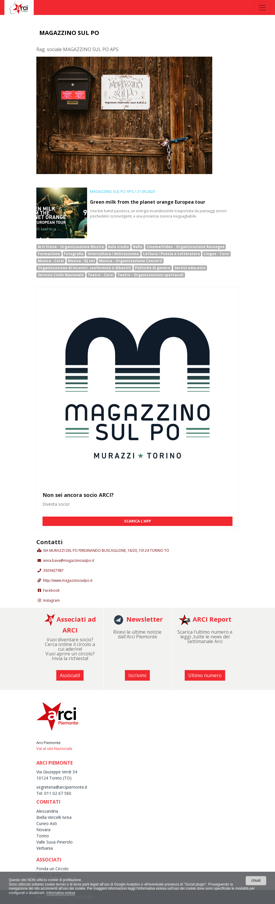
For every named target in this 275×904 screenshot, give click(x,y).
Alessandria (47, 811)
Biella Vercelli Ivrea (54, 817)
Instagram (51, 600)
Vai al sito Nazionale (54, 748)
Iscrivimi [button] (137, 675)
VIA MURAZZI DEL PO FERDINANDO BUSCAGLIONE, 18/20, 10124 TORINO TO (106, 550)
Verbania (44, 848)
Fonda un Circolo (52, 868)
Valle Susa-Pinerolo (54, 842)
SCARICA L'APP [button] (137, 521)
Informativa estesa (60, 893)
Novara (43, 829)
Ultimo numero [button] (205, 675)
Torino (42, 836)
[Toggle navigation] (262, 8)
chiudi (255, 880)
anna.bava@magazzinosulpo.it (68, 560)
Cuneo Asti (46, 823)
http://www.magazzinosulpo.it (67, 580)
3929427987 (53, 570)
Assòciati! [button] (70, 675)
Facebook (51, 590)
